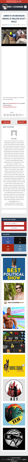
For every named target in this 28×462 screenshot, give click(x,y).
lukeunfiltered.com (14, 103)
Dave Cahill (10, 459)
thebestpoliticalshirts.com (9, 107)
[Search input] (12, 1)
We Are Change (16, 458)
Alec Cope (9, 24)
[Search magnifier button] (20, 1)
